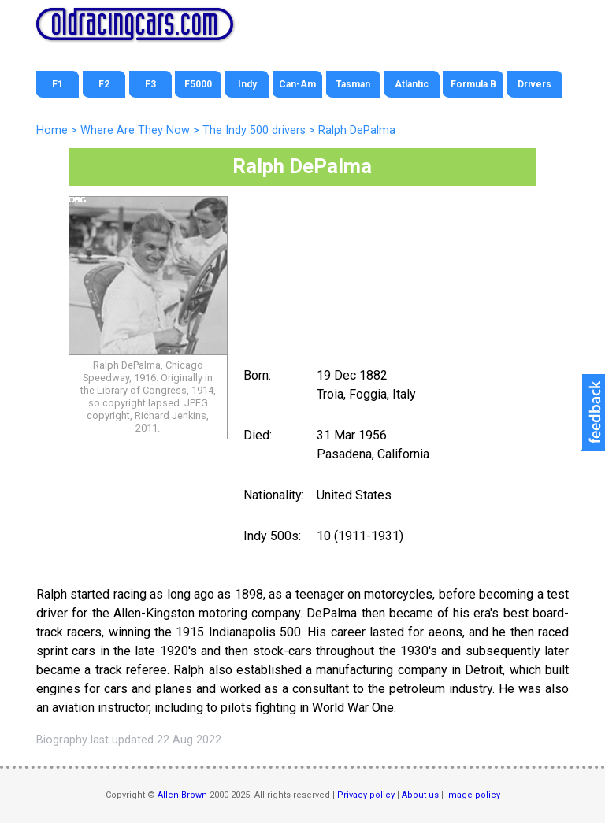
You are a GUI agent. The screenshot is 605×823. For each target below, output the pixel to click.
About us (420, 795)
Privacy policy (366, 795)
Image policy (473, 795)
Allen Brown (182, 795)
